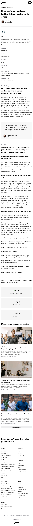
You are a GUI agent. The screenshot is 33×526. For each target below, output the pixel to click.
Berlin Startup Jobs (17, 81)
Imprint (19, 483)
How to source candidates (8, 490)
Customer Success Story (7, 7)
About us (20, 451)
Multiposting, (10, 73)
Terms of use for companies (22, 490)
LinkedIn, (3, 81)
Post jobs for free (5, 483)
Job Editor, (4, 73)
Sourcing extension (6, 455)
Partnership (21, 455)
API (2, 477)
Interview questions (23, 474)
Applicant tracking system (8, 486)
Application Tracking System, (21, 73)
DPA (19, 498)
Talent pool (4, 457)
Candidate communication (8, 464)
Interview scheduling (6, 470)
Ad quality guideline (23, 493)
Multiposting (4, 453)
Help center (21, 465)
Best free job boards (6, 488)
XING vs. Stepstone (6, 497)
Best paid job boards (6, 494)
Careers (20, 453)
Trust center (4, 504)
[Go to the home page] (3, 2)
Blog (19, 463)
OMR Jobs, (9, 81)
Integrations (4, 473)
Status (3, 509)
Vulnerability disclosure (7, 506)
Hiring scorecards (5, 468)
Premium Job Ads (5, 75)
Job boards (4, 475)
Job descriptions (22, 471)
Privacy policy (21, 495)
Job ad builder (5, 451)
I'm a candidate (17, 519)
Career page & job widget (7, 466)
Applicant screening (6, 459)
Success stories (22, 469)
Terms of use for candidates (22, 486)
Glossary (20, 467)
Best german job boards (7, 492)
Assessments (4, 462)
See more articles (16, 427)
